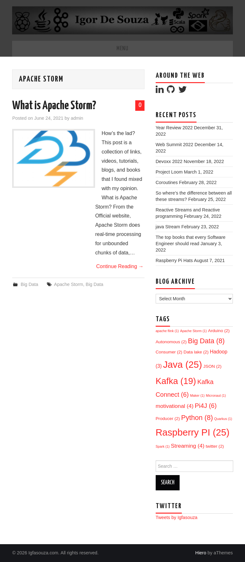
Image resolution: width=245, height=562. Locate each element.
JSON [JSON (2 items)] (212, 366)
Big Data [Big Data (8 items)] (206, 341)
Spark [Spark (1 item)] (163, 446)
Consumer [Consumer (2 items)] (169, 352)
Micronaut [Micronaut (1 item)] (216, 395)
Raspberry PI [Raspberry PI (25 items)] (192, 432)
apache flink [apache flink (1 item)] (167, 331)
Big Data (29, 284)
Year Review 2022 (174, 127)
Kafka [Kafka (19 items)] (176, 381)
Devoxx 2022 (169, 161)
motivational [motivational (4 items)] (175, 406)
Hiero (200, 552)
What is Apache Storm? (54, 106)
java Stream (168, 226)
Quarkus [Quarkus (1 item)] (223, 419)
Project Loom (169, 171)
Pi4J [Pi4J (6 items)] (206, 405)
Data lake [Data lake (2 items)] (195, 352)
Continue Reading (120, 266)
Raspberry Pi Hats (174, 260)
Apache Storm (68, 284)
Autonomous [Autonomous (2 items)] (171, 341)
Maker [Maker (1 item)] (197, 395)
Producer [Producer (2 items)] (168, 418)
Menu (122, 49)
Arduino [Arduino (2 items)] (219, 330)
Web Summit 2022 (174, 144)
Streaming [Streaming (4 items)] (187, 446)
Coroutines (167, 182)
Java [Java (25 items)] (182, 364)
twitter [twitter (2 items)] (215, 446)
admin (77, 118)
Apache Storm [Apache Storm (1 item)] (193, 331)
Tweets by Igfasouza (176, 517)
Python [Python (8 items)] (197, 418)
